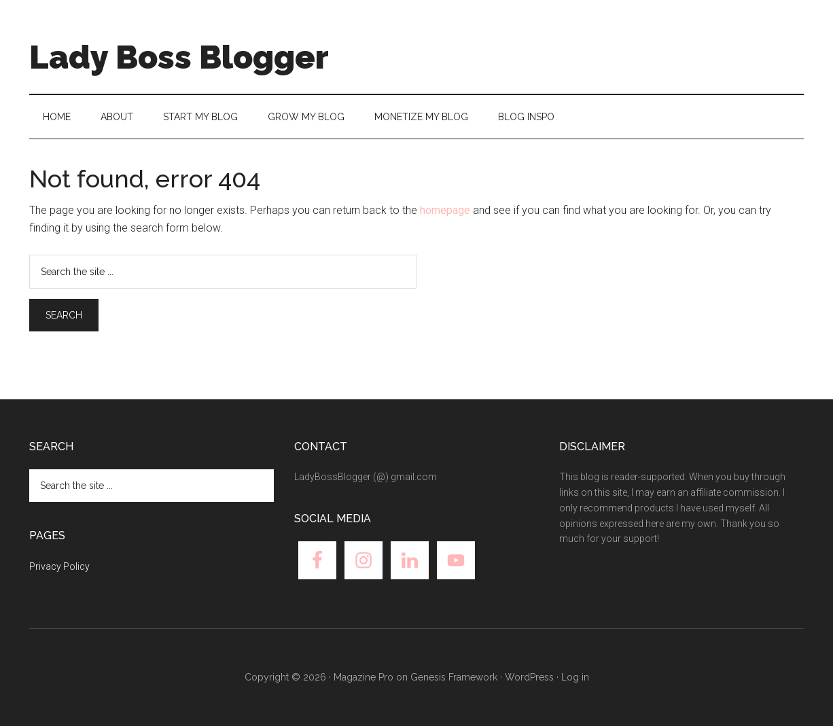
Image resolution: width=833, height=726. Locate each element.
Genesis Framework (453, 677)
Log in (575, 677)
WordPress (529, 677)
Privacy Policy (59, 566)
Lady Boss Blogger (179, 57)
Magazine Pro (363, 677)
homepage (445, 210)
